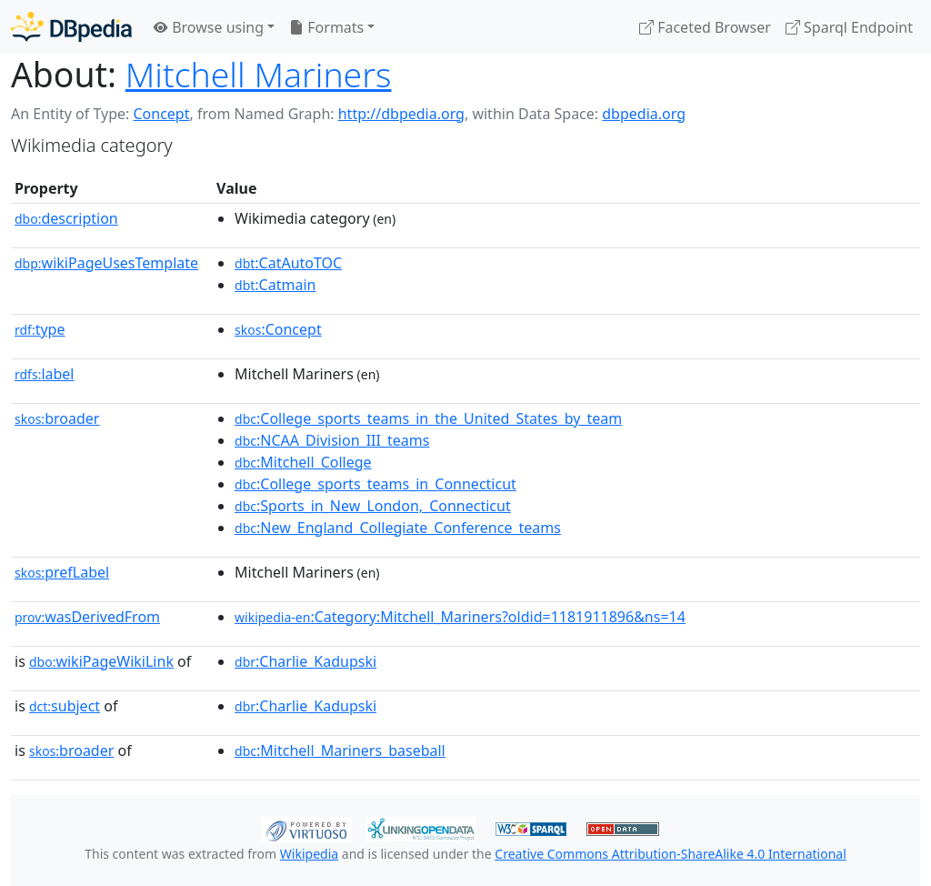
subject (64, 706)
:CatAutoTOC (288, 263)
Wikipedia (309, 853)
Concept (161, 114)
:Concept (278, 329)
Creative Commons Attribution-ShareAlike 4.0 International (670, 853)
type (40, 329)
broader (57, 418)
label (45, 374)
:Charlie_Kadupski (305, 661)
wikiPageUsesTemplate (106, 263)
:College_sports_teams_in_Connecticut (375, 484)
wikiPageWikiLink (101, 661)
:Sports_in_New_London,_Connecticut (373, 506)
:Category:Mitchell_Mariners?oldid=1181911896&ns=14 (460, 617)
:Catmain (275, 285)
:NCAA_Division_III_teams (332, 440)
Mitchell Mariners (258, 74)
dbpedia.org (644, 114)
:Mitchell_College (303, 462)
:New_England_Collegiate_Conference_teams (398, 528)
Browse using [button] (209, 27)
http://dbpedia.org (401, 114)
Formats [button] (326, 27)
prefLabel (62, 572)
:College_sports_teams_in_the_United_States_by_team (428, 418)
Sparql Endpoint (849, 27)
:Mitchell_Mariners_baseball (340, 750)
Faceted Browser (705, 27)
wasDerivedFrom (87, 617)
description (66, 218)
